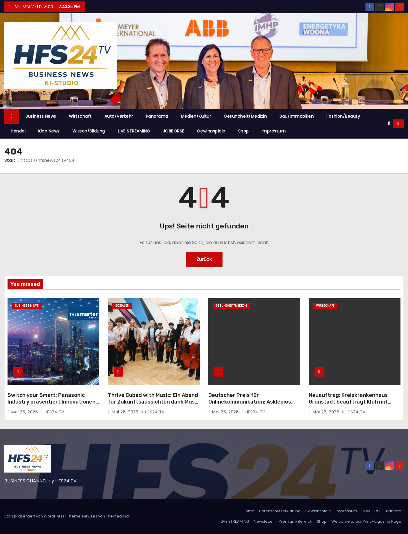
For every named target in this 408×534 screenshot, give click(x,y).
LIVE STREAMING (134, 131)
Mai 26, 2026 (25, 412)
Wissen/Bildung (88, 131)
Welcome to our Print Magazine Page (366, 521)
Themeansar (118, 516)
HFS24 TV (52, 412)
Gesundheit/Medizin (245, 116)
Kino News (49, 131)
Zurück (204, 259)
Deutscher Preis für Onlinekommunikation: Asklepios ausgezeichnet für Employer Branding (249, 405)
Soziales (122, 306)
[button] (389, 123)
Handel (18, 131)
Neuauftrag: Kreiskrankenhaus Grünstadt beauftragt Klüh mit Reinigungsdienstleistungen (348, 402)
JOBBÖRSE (173, 131)
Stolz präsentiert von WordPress (34, 516)
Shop (243, 131)
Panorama (157, 116)
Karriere (393, 511)
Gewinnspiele (211, 131)
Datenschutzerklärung (280, 511)
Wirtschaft (80, 116)
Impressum (274, 131)
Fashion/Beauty (343, 116)
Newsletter (264, 521)
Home (248, 511)
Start (9, 160)
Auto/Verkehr (118, 116)
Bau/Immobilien (297, 116)
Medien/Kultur (196, 116)
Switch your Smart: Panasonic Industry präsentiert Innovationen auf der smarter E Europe (51, 402)
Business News (40, 116)
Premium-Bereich (295, 521)
